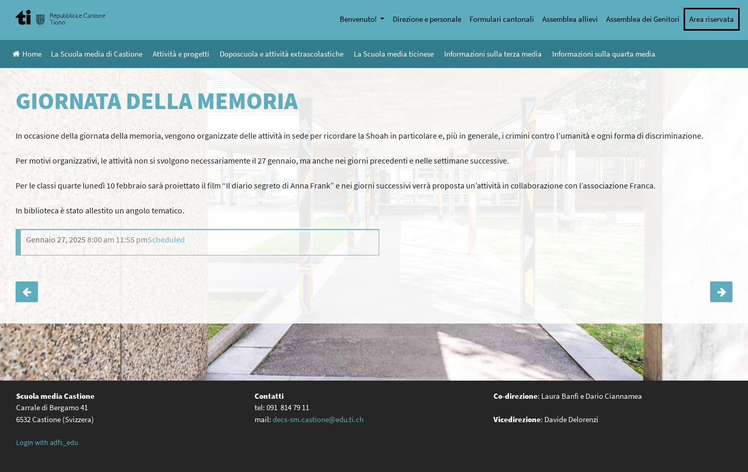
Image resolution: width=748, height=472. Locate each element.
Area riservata (711, 19)
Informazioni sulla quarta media (604, 54)
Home (27, 54)
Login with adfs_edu (47, 442)
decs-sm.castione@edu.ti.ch (318, 419)
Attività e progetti (181, 54)
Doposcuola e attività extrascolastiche (281, 54)
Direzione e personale (427, 19)
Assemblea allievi (570, 19)
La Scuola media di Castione (96, 54)
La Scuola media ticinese (394, 54)
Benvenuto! (359, 19)
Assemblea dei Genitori (642, 19)
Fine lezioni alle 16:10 (27, 291)
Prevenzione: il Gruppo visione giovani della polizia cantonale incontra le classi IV (721, 291)
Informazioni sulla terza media (493, 54)
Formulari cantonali (502, 19)
